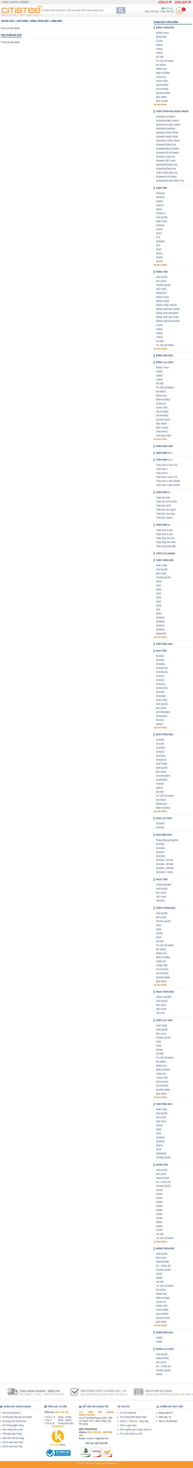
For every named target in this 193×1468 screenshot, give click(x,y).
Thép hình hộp (164, 446)
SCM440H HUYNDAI (166, 177)
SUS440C (161, 696)
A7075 (159, 1230)
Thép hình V (162, 473)
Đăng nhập (183, 2)
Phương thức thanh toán (14, 1421)
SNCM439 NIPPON (165, 128)
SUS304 (160, 660)
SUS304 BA (162, 672)
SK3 (158, 609)
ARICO (159, 724)
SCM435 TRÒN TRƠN (167, 136)
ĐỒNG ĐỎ (161, 37)
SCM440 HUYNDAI (165, 116)
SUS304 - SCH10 (164, 860)
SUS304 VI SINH (164, 872)
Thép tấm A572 (163, 505)
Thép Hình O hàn (164, 534)
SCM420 (160, 625)
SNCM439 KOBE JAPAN (168, 124)
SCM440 (160, 241)
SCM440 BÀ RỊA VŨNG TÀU (170, 181)
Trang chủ (7, 21)
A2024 (159, 1194)
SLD (158, 245)
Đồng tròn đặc (39, 21)
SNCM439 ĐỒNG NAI (167, 165)
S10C (159, 605)
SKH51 (159, 261)
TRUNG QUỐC (163, 285)
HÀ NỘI (160, 57)
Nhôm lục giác (165, 1349)
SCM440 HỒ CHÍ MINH (167, 152)
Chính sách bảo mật (12, 1446)
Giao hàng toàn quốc (12, 1429)
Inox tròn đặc (164, 734)
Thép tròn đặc (165, 560)
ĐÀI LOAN (161, 281)
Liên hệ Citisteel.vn (11, 1413)
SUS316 (160, 680)
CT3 (158, 237)
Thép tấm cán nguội (166, 509)
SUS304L (160, 664)
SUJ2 (158, 581)
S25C (159, 597)
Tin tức (124, 1406)
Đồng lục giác (165, 362)
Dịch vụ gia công (128, 1425)
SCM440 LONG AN (165, 157)
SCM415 (160, 629)
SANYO (160, 205)
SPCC (159, 233)
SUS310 (160, 676)
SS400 (159, 229)
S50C (159, 937)
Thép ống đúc (164, 1104)
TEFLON (160, 901)
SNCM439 (161, 633)
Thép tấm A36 (163, 497)
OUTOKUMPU (163, 712)
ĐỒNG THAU (162, 33)
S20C (159, 601)
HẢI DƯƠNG (162, 85)
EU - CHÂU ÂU (163, 1182)
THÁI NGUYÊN (163, 435)
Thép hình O (163, 525)
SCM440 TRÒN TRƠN (167, 132)
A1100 (159, 1190)
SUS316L (160, 684)
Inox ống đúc (164, 835)
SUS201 (160, 656)
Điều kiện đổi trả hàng (13, 1438)
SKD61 (159, 257)
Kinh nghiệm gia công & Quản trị (136, 1429)
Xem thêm (160, 104)
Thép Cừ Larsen (165, 553)
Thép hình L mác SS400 (168, 485)
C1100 (159, 41)
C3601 (159, 45)
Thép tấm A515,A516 (166, 501)
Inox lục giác (164, 818)
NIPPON (160, 197)
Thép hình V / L (164, 459)
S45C (159, 589)
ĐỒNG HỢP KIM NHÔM (168, 321)
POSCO (160, 720)
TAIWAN (160, 225)
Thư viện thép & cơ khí (131, 1433)
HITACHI (160, 193)
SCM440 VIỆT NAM (165, 161)
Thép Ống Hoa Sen (165, 538)
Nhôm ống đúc (164, 1332)
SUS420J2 (161, 760)
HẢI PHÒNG (162, 89)
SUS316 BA (162, 688)
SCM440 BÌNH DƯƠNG (167, 148)
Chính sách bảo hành (12, 1442)
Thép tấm (161, 188)
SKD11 (159, 253)
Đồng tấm (162, 272)
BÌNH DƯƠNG (163, 73)
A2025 (159, 1198)
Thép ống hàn (164, 644)
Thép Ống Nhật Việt (165, 546)
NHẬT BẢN (161, 221)
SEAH (159, 209)
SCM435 (160, 621)
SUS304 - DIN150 (165, 868)
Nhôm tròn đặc (165, 1248)
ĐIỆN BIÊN (56, 21)
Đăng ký (165, 2)
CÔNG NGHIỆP (163, 884)
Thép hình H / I (164, 453)
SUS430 (160, 692)
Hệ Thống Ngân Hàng (13, 1425)
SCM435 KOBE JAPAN (167, 120)
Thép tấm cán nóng (165, 513)
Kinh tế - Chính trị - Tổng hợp (134, 1421)
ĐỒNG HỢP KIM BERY (167, 313)
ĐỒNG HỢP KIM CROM (168, 309)
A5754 (159, 1218)
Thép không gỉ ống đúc (167, 840)
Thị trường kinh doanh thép (133, 1417)
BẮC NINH (161, 97)
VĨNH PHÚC (162, 431)
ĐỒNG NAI (161, 69)
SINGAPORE (162, 1178)
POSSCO (160, 213)
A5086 (159, 1210)
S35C (159, 593)
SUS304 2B (162, 668)
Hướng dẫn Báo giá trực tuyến (17, 1417)
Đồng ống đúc (164, 355)
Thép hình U (163, 492)
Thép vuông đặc (166, 908)
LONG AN (161, 77)
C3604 (159, 53)
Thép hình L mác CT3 (166, 477)
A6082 (159, 1226)
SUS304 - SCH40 (164, 864)
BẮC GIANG (162, 101)
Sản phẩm (22, 21)
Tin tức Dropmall (128, 1413)
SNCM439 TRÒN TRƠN (168, 140)
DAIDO (159, 201)
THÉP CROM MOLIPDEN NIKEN (172, 111)
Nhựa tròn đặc (165, 992)
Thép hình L (162, 469)
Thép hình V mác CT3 (166, 465)
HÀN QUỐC (162, 217)
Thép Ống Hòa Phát (165, 542)
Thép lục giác (164, 1020)
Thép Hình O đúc (164, 530)
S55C (159, 585)
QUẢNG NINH (163, 93)
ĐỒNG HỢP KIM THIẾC (167, 317)
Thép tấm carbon (164, 517)
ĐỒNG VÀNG (162, 301)
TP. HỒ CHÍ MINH (165, 61)
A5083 (159, 1206)
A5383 (159, 1214)
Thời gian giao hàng (12, 1433)
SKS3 (159, 249)
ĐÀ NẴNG (161, 65)
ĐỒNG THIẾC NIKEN (166, 305)
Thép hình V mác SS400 (168, 481)
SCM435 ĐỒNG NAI (166, 169)
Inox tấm (161, 651)
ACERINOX (162, 716)
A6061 (159, 1222)
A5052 (159, 1202)
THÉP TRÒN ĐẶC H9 (166, 173)
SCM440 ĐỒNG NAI (166, 144)
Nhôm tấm (162, 1165)
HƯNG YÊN (162, 81)
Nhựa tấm (161, 879)
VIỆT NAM (161, 289)
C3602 (159, 49)
